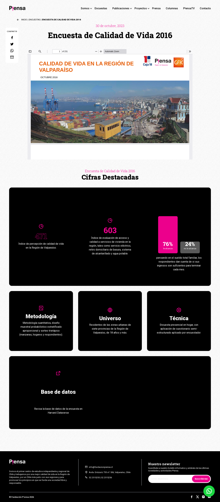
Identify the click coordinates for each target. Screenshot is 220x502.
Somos (85, 8)
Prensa (156, 8)
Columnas (172, 8)
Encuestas (101, 8)
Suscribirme (201, 479)
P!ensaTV (189, 8)
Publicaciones (120, 8)
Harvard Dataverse (58, 412)
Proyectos (141, 8)
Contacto (205, 8)
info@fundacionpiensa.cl (101, 467)
